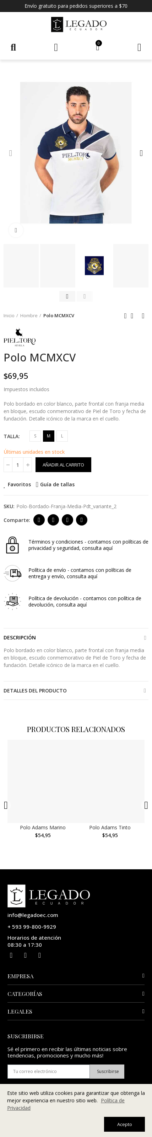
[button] (11, 153)
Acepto (124, 1124)
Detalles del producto (35, 690)
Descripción (20, 637)
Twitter (53, 520)
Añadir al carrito (63, 465)
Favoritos (19, 484)
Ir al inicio (134, 315)
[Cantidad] (18, 464)
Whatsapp (82, 520)
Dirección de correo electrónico (67, 520)
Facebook (39, 520)
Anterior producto (125, 315)
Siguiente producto (143, 315)
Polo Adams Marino (43, 829)
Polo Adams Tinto (111, 829)
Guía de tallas (57, 484)
